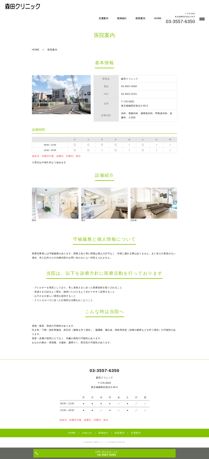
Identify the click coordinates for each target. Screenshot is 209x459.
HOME (157, 18)
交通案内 (103, 18)
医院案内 (140, 18)
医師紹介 (122, 18)
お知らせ (87, 433)
